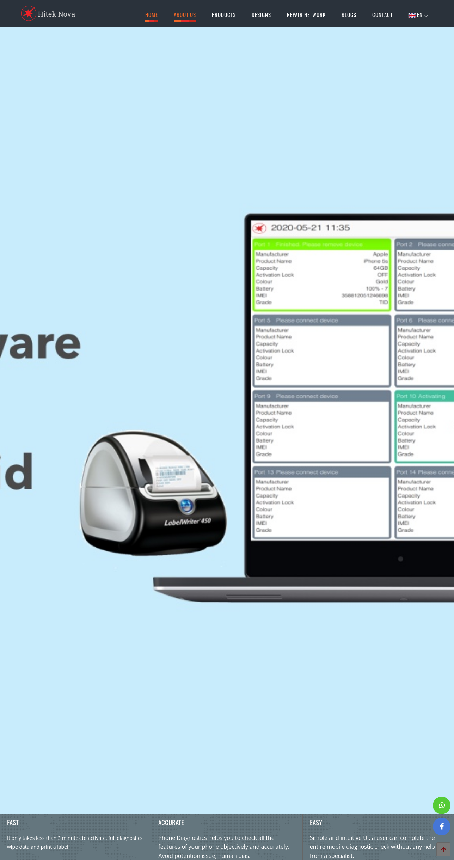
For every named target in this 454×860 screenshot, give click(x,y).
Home (151, 16)
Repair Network (306, 14)
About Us (185, 16)
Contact (382, 14)
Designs (261, 14)
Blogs (349, 14)
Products (224, 14)
